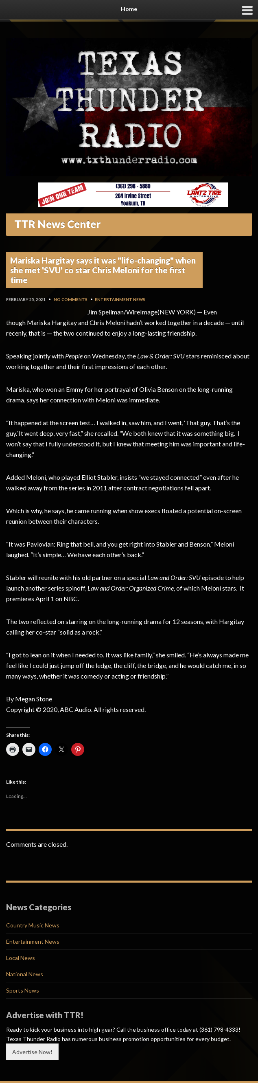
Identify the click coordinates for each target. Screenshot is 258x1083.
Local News (20, 957)
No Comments (70, 299)
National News (24, 974)
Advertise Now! (32, 1051)
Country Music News (32, 925)
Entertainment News (120, 299)
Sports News (22, 990)
